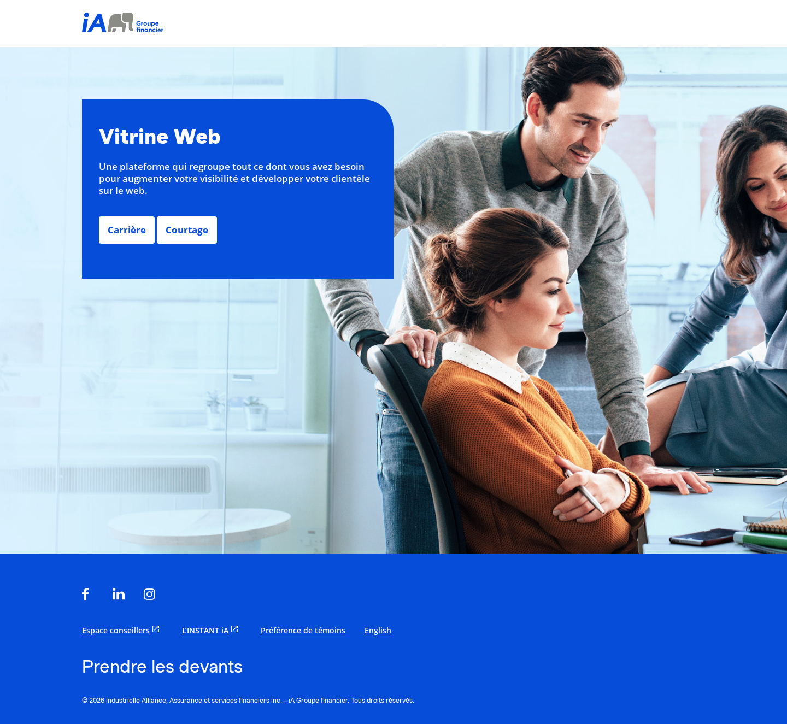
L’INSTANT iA (212, 630)
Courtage (187, 229)
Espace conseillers (122, 630)
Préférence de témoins (303, 630)
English (378, 630)
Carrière (127, 229)
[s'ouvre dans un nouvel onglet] (89, 595)
